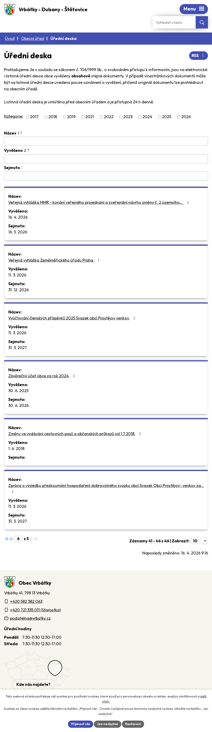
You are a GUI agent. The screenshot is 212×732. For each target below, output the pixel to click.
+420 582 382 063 (26, 601)
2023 (127, 116)
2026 (186, 116)
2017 (34, 116)
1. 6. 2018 (16, 448)
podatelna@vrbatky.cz (30, 618)
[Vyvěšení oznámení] (106, 158)
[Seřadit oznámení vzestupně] (21, 132)
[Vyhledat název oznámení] (106, 141)
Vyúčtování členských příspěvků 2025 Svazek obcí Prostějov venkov (72, 318)
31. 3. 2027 (17, 347)
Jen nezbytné (107, 724)
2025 (166, 116)
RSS (199, 55)
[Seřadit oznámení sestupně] (21, 134)
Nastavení (133, 724)
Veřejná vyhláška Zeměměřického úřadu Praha (54, 260)
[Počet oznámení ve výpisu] (199, 541)
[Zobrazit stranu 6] (18, 538)
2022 (108, 116)
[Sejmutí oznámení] (106, 176)
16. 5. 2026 (17, 232)
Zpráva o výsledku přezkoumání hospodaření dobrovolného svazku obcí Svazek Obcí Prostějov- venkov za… (106, 488)
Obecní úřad (32, 38)
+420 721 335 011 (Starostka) (35, 610)
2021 (89, 116)
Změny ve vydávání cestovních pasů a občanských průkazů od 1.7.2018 (75, 433)
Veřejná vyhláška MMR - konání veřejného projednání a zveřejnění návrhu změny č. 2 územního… (99, 202)
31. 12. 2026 (18, 289)
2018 (52, 116)
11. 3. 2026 (17, 275)
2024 (147, 116)
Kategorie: (13, 116)
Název (11, 133)
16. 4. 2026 (18, 217)
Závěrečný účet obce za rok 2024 (42, 375)
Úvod (10, 38)
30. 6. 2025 (18, 390)
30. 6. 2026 (18, 405)
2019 (71, 116)
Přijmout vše (80, 724)
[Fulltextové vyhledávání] (174, 22)
